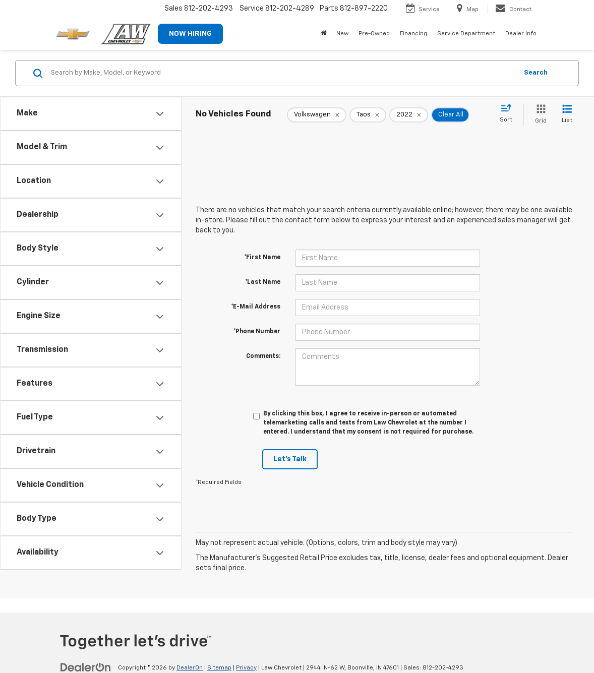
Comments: (263, 356)
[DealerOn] (85, 667)
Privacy (246, 668)
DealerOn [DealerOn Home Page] (189, 668)
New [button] (342, 34)
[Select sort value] (509, 114)
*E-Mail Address (255, 307)
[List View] (567, 115)
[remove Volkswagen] (316, 115)
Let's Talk (290, 459)
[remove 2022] (408, 115)
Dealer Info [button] (521, 34)
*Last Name (262, 282)
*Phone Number (256, 332)
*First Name (262, 258)
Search (536, 73)
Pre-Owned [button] (374, 34)
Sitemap (219, 668)
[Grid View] (538, 115)
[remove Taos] (367, 115)
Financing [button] (413, 34)
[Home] (323, 34)
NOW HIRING (190, 33)
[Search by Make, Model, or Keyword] (282, 73)
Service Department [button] (466, 34)
